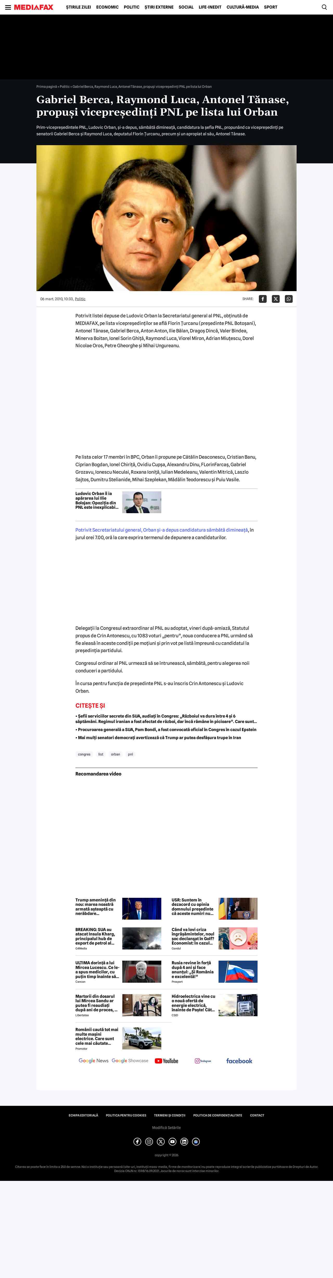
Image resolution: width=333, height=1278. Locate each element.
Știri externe (159, 7)
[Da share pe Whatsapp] (289, 299)
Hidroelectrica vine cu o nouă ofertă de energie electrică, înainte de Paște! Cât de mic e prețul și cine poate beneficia (193, 1003)
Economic (107, 7)
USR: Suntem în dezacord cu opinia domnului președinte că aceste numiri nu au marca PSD (192, 907)
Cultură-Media (243, 7)
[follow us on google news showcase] (130, 1061)
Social (186, 7)
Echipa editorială (83, 1115)
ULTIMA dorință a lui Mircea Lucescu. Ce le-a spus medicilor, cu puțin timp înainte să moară (97, 970)
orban (115, 754)
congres (84, 754)
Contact (257, 1115)
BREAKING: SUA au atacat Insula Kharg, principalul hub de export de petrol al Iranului (95, 936)
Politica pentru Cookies (126, 1115)
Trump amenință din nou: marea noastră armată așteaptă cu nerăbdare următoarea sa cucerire (95, 907)
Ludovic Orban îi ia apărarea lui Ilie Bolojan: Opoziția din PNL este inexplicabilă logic (97, 500)
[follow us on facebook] (239, 1061)
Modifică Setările (166, 1128)
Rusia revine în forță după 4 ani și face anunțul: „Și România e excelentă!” (193, 970)
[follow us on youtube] (166, 1061)
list (100, 754)
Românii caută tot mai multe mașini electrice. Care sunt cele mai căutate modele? (96, 1036)
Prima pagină (46, 86)
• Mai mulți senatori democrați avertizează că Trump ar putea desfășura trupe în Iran (158, 737)
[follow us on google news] (93, 1061)
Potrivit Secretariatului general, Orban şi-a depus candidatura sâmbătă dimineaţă (161, 530)
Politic (131, 7)
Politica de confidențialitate (217, 1115)
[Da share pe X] (276, 299)
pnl (130, 754)
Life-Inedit (210, 7)
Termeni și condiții (169, 1115)
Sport (270, 7)
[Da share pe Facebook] (263, 299)
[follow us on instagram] (203, 1061)
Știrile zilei (78, 7)
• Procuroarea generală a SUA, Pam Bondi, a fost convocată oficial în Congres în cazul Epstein (166, 729)
